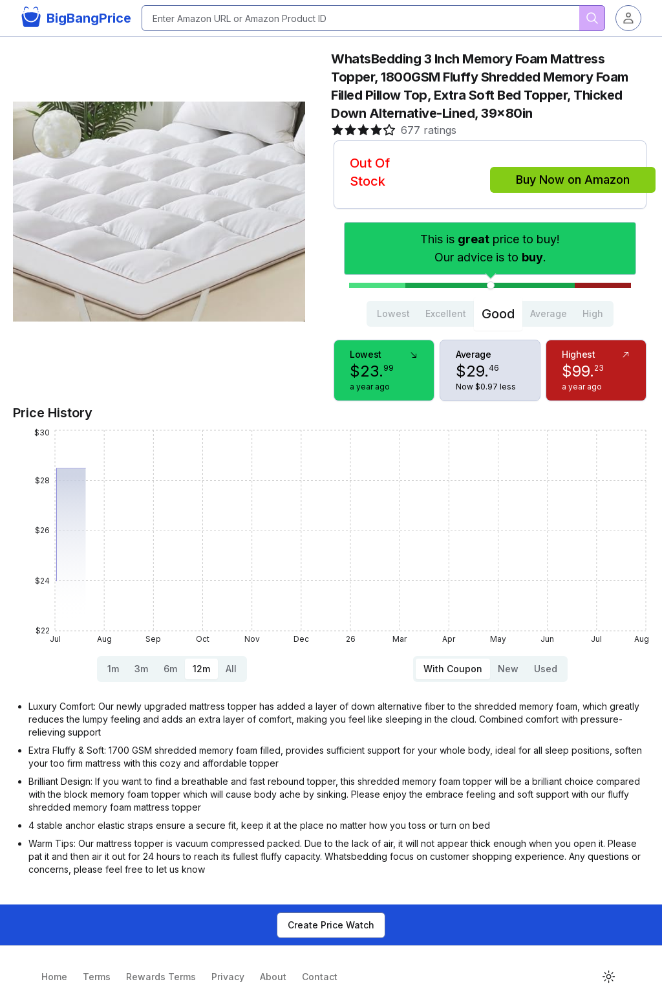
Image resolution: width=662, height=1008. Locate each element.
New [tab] (508, 668)
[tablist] (490, 314)
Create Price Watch (331, 924)
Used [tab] (545, 668)
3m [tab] (141, 668)
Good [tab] (498, 314)
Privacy (227, 976)
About (273, 976)
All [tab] (231, 668)
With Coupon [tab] (452, 668)
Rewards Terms (161, 976)
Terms (97, 976)
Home (54, 976)
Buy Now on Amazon (573, 179)
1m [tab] (113, 668)
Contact (319, 976)
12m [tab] (201, 668)
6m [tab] (170, 668)
